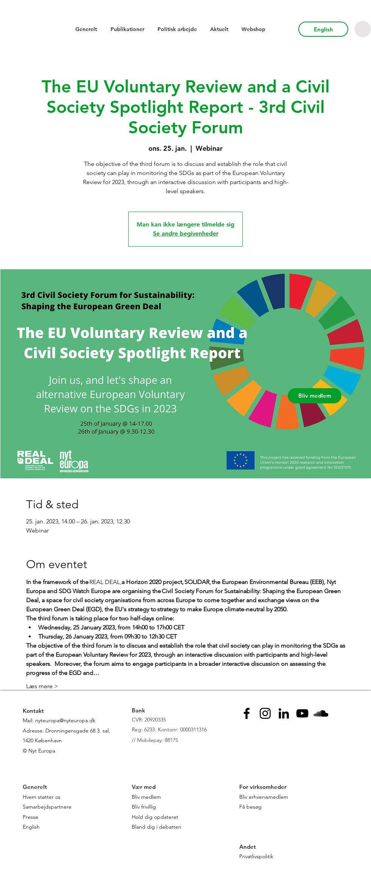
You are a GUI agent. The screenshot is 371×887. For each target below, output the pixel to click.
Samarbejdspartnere (48, 806)
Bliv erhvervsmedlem (263, 796)
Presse (30, 817)
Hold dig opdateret (155, 817)
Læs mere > (42, 686)
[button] (362, 29)
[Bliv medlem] (314, 395)
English (31, 826)
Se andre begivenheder (185, 233)
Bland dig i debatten (156, 826)
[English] (323, 29)
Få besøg (250, 806)
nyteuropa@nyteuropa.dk (65, 720)
